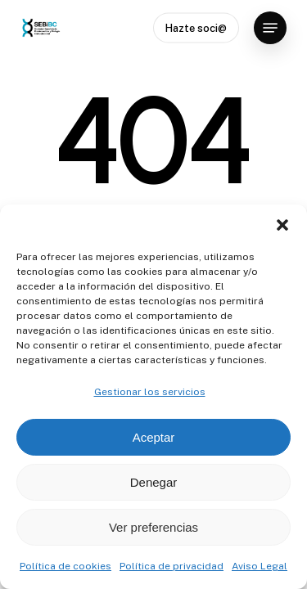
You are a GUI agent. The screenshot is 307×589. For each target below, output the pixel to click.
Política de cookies (65, 566)
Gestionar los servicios (149, 392)
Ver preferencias (153, 527)
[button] (282, 225)
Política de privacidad (171, 566)
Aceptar (154, 437)
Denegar (154, 482)
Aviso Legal (259, 566)
